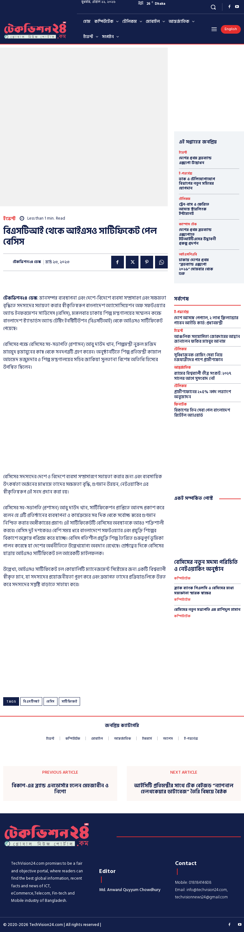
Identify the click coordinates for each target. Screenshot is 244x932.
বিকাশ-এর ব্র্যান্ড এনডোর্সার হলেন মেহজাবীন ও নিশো (60, 789)
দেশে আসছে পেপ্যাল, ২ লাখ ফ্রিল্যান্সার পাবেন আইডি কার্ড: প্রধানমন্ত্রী (206, 320)
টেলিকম (184, 199)
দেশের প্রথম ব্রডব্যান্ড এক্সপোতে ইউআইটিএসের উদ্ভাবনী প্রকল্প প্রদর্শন (197, 237)
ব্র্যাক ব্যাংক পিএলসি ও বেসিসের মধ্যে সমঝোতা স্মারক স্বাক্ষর (204, 590)
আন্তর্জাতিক (182, 368)
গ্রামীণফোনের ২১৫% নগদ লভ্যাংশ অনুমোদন (202, 394)
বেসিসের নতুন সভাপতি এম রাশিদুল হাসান (207, 610)
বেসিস (50, 701)
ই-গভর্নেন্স (185, 173)
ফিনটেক (180, 405)
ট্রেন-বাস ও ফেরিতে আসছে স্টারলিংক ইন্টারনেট (194, 209)
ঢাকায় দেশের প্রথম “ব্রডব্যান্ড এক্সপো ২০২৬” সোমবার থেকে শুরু (196, 267)
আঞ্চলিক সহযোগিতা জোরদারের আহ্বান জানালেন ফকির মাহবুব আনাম (207, 339)
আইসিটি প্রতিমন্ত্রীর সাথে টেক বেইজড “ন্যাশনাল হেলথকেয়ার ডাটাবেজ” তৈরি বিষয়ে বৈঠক (184, 789)
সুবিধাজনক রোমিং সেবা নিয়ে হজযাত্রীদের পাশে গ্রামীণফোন (198, 358)
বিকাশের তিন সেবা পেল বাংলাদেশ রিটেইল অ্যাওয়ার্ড (202, 413)
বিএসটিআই (31, 701)
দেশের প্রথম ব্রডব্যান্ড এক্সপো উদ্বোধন (195, 160)
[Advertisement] (85, 424)
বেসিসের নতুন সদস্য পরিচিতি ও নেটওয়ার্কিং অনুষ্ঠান (206, 566)
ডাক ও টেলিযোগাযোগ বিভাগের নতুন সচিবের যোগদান (197, 183)
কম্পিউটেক (182, 579)
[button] (213, 7)
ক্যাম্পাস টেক (188, 224)
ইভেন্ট (9, 218)
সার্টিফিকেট (70, 701)
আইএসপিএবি (188, 254)
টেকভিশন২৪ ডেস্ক (27, 262)
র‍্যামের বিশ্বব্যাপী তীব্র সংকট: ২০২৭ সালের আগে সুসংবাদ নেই (202, 376)
